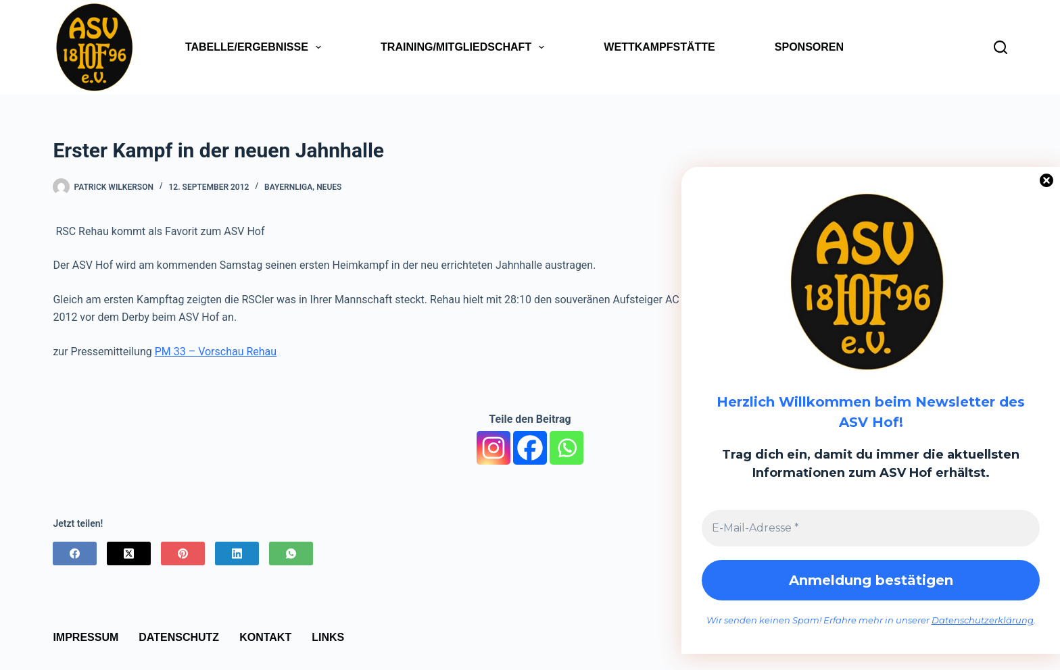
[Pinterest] (183, 553)
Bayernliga (288, 187)
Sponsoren (809, 47)
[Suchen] (1000, 47)
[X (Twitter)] (129, 553)
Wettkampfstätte (659, 47)
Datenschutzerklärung (983, 620)
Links (328, 637)
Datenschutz (179, 637)
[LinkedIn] (237, 553)
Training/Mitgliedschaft (465, 47)
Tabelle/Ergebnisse (256, 47)
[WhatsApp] (291, 553)
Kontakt (265, 637)
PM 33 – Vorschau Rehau (215, 351)
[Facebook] (530, 448)
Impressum (85, 637)
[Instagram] (493, 448)
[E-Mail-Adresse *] (871, 528)
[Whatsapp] (566, 448)
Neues (328, 187)
